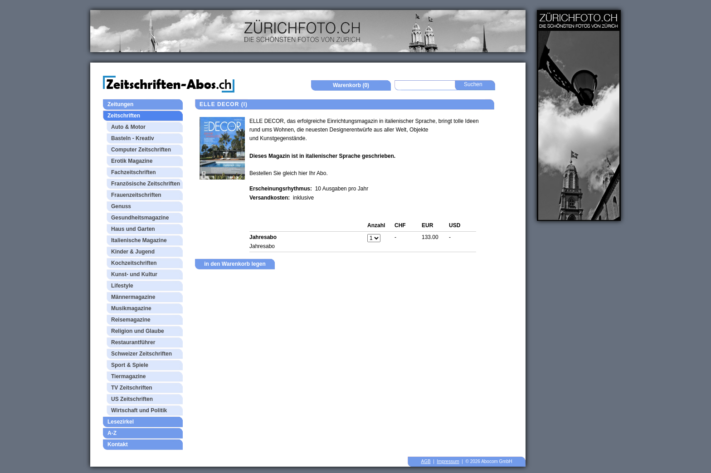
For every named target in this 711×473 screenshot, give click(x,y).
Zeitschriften (123, 115)
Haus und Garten (133, 229)
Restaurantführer (133, 342)
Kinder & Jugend (133, 252)
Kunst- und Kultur (134, 274)
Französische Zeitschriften (145, 183)
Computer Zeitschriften (141, 149)
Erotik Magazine (131, 161)
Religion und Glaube (137, 331)
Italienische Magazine (139, 240)
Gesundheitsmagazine (140, 218)
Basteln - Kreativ (132, 138)
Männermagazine (133, 297)
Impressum (448, 461)
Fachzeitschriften (133, 172)
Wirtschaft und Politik (139, 410)
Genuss (121, 206)
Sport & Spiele (129, 365)
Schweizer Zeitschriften (141, 354)
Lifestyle (122, 286)
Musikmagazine (131, 308)
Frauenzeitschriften (136, 195)
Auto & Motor (128, 127)
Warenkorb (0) (351, 85)
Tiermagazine (128, 376)
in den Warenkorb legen (235, 264)
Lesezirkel (120, 422)
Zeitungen (120, 104)
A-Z (112, 433)
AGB (426, 461)
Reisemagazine (131, 320)
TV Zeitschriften (131, 388)
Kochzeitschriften (134, 263)
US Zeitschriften (132, 399)
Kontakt (117, 444)
